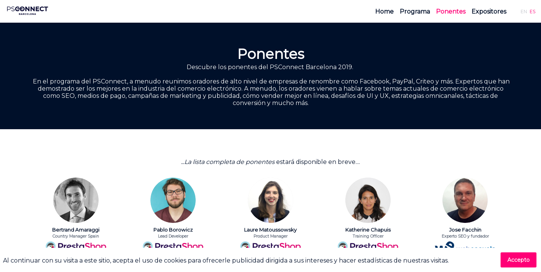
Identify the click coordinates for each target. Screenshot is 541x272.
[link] (384, 11)
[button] (524, 11)
